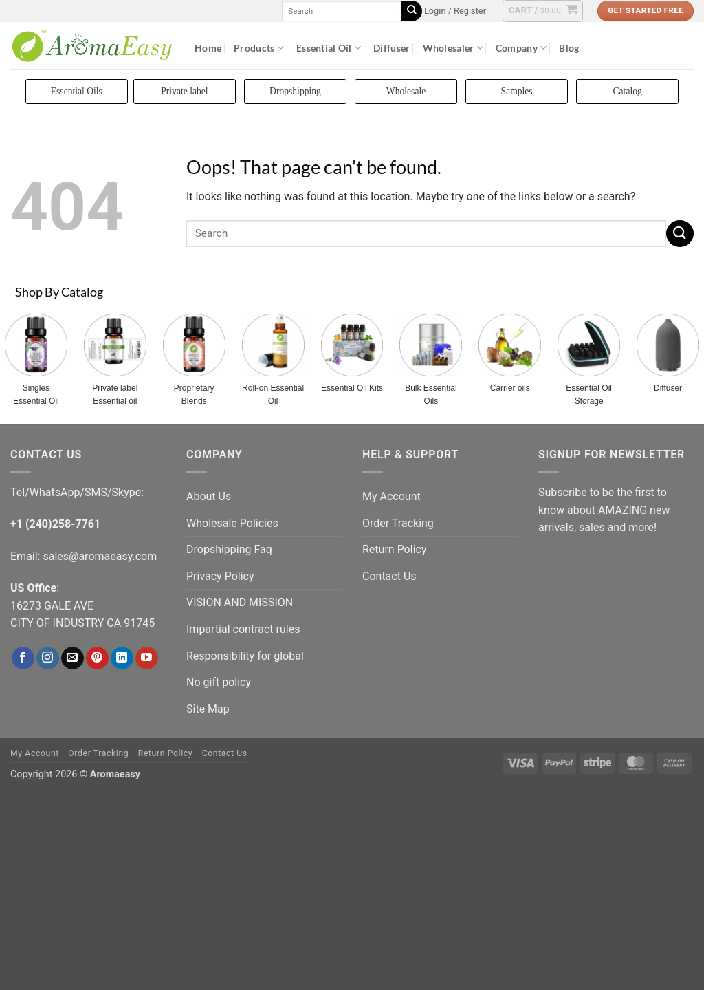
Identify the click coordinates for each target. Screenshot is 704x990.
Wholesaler (453, 47)
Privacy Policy (220, 576)
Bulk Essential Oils (430, 394)
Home (208, 48)
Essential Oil (328, 47)
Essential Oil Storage (589, 394)
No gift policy (218, 682)
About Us (208, 496)
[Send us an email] (72, 658)
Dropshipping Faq (229, 549)
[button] (455, 11)
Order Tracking (398, 523)
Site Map (208, 708)
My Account (391, 496)
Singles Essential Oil (36, 394)
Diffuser (391, 48)
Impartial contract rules (243, 629)
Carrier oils (510, 388)
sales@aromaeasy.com (100, 556)
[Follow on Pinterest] (97, 658)
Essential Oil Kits (352, 388)
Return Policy (394, 549)
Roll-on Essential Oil (273, 394)
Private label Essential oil (115, 394)
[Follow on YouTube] (146, 658)
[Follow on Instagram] (47, 658)
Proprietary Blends (194, 394)
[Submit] (412, 11)
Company (521, 47)
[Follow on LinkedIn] (122, 658)
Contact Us (389, 576)
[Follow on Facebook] (23, 658)
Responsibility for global (245, 656)
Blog (569, 48)
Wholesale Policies (232, 523)
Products (259, 47)
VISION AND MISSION (239, 602)
